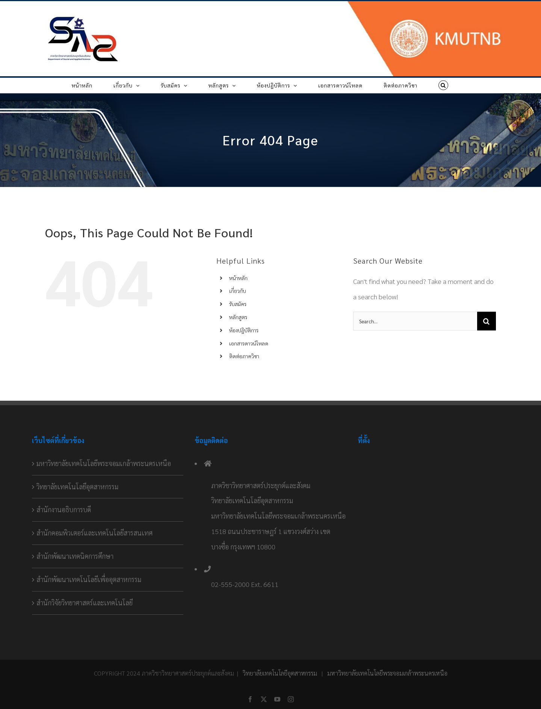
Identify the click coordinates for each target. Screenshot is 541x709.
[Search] (486, 321)
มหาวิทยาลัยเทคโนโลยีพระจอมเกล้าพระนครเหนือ (103, 463)
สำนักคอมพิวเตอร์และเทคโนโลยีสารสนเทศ (94, 532)
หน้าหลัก (238, 278)
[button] (443, 85)
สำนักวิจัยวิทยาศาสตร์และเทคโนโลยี (84, 602)
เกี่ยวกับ (237, 290)
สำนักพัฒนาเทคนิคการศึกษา (74, 556)
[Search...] (415, 321)
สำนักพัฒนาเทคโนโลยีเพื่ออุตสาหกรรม (88, 579)
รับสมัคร (237, 303)
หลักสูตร (238, 317)
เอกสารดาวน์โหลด (248, 343)
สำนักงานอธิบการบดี (63, 509)
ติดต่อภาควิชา (244, 356)
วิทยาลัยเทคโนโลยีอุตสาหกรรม (77, 486)
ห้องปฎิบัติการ (243, 330)
